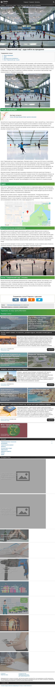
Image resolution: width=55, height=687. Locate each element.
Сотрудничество (22, 673)
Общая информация (8, 55)
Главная (26, 2)
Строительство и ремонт (7, 445)
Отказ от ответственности (26, 685)
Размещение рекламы (24, 674)
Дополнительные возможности (11, 58)
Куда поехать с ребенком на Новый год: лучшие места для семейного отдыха (25, 404)
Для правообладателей (24, 676)
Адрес (5, 56)
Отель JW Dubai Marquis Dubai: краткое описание (23, 117)
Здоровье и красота (6, 451)
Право (2, 454)
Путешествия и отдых (5, 328)
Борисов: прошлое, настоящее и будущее (38, 355)
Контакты (37, 2)
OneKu (5, 1)
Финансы (3, 446)
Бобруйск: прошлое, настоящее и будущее (14, 369)
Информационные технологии (8, 441)
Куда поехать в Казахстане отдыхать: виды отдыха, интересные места (10, 393)
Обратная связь (4, 674)
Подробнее (51, 349)
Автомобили (4, 443)
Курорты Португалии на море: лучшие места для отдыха (39, 391)
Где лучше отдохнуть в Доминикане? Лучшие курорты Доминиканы (10, 356)
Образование (4, 449)
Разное (3, 453)
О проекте (31, 2)
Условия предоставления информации (10, 685)
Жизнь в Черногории (9, 318)
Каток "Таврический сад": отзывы (11, 59)
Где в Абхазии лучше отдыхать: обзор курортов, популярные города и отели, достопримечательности (39, 322)
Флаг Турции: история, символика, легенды (10, 426)
